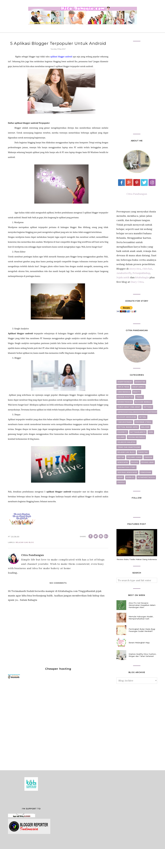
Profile (121, 482)
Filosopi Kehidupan (127, 417)
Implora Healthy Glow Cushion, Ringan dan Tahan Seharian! (142, 655)
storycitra (135, 268)
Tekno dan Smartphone (129, 447)
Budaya (134, 462)
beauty (136, 392)
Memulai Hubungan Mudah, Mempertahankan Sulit (141, 617)
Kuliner (121, 437)
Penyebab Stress (143, 422)
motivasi (148, 407)
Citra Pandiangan (136, 193)
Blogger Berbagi (143, 402)
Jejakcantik (123, 277)
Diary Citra (137, 281)
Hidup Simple (138, 387)
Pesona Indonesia (136, 437)
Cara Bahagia (124, 392)
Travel (139, 397)
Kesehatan (140, 382)
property (122, 432)
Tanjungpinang (125, 422)
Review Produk (125, 402)
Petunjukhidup (141, 273)
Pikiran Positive (125, 397)
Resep (120, 477)
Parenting (143, 452)
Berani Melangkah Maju (139, 643)
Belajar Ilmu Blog (25, 542)
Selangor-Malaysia (126, 442)
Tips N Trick (123, 387)
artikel (142, 417)
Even (151, 432)
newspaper (123, 462)
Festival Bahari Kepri (128, 427)
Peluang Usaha (134, 457)
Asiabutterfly (123, 273)
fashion (148, 457)
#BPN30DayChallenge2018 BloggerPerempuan (139, 412)
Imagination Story (126, 467)
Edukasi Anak (147, 462)
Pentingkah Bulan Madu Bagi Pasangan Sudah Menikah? (142, 630)
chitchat (147, 268)
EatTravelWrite (137, 432)
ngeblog (130, 477)
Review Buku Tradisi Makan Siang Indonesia (137, 559)
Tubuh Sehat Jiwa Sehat (129, 407)
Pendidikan (145, 472)
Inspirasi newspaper (127, 472)
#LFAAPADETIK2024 (146, 477)
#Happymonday (125, 382)
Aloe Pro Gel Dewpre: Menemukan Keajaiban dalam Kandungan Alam (142, 605)
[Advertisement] (28, 723)
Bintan (121, 457)
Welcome (145, 427)
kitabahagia (142, 277)
